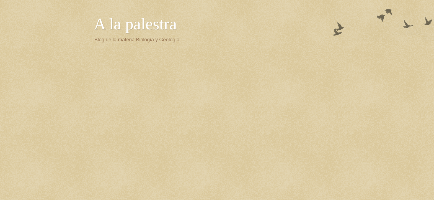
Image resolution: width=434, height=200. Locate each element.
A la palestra (135, 24)
